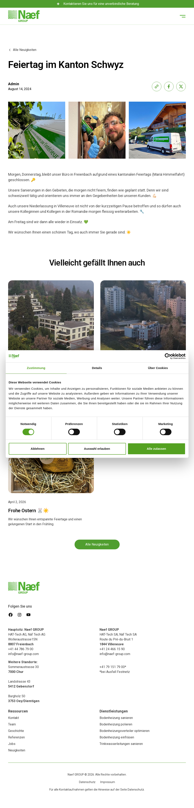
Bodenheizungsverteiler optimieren (125, 731)
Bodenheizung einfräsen (117, 737)
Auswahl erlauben (97, 448)
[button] (182, 16)
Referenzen (16, 737)
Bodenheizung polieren (116, 724)
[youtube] (28, 614)
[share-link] (156, 86)
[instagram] (19, 614)
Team (12, 724)
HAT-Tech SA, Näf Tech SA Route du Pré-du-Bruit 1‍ (118, 637)
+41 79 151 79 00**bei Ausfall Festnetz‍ (115, 669)
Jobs (11, 744)
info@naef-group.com (23, 654)
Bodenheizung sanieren (116, 718)
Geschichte (16, 731)
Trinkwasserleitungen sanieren (121, 744)
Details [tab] (97, 368)
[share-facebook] (169, 86)
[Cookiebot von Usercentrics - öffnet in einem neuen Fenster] (167, 356)
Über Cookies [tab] (158, 368)
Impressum (107, 782)
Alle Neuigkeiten (97, 545)
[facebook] (10, 614)
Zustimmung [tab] (36, 368)
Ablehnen (37, 448)
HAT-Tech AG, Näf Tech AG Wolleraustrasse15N (26, 637)
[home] (24, 16)
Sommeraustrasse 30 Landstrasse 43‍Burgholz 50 (23, 681)
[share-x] (181, 86)
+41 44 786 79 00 (20, 649)
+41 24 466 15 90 (112, 649)
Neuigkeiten (16, 750)
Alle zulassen (156, 448)
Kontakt (13, 718)
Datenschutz (87, 782)
